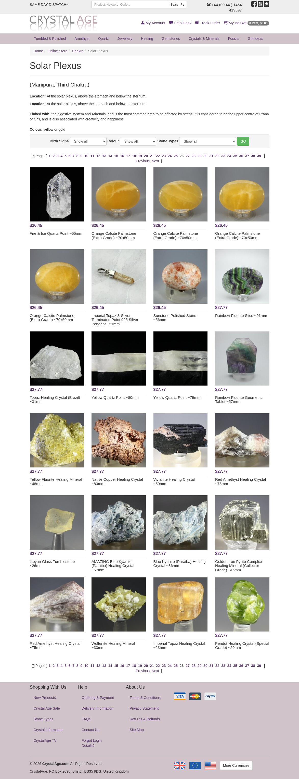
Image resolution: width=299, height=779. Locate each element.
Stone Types (167, 141)
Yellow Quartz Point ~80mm (115, 397)
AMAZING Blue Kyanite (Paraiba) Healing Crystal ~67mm (113, 565)
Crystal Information (48, 730)
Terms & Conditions (145, 698)
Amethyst (81, 38)
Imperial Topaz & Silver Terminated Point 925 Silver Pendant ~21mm (115, 319)
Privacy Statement (144, 708)
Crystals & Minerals (204, 38)
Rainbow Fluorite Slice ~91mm (241, 315)
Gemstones (171, 38)
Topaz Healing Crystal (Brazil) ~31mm (55, 399)
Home (38, 51)
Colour (113, 141)
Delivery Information (97, 708)
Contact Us (90, 730)
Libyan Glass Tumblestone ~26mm (52, 563)
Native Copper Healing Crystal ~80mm (117, 481)
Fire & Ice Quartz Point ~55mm (56, 233)
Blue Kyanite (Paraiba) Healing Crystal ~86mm (179, 563)
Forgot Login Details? (92, 743)
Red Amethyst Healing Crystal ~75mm (55, 645)
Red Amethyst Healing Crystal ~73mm (240, 481)
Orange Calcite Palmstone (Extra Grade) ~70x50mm (114, 235)
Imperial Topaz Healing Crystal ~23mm (179, 645)
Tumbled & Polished (50, 38)
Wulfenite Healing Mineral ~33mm (113, 645)
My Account (153, 23)
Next (155, 161)
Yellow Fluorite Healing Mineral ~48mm (56, 481)
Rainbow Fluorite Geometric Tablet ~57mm (239, 399)
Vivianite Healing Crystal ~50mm (174, 481)
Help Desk (180, 23)
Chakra (77, 51)
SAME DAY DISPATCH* (49, 5)
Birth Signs (59, 141)
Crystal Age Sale (47, 708)
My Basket (246, 23)
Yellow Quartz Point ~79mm (177, 397)
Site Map (137, 730)
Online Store (58, 51)
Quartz (103, 38)
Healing (147, 38)
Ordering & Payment (98, 698)
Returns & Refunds (145, 719)
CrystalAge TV (45, 740)
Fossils (233, 38)
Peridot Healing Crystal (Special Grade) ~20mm (242, 645)
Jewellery (125, 38)
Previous (143, 161)
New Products (45, 698)
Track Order (207, 23)
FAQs (86, 719)
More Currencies (236, 765)
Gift (255, 38)
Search (177, 4)
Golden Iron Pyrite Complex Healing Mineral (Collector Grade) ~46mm (238, 565)
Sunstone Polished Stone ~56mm (174, 317)
